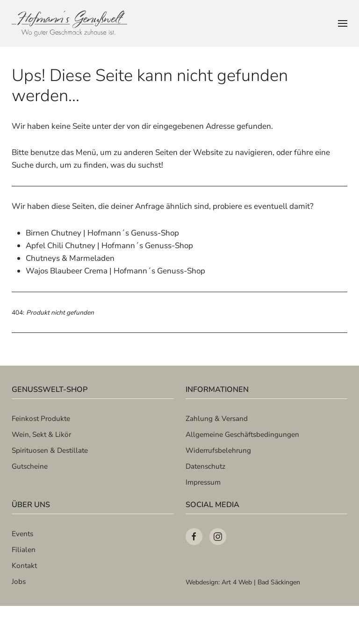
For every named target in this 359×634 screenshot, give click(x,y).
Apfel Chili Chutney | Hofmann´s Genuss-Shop (109, 245)
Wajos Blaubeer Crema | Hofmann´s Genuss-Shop (115, 270)
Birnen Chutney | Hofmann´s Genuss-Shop (102, 233)
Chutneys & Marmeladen (70, 258)
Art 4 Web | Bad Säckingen (261, 582)
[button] (342, 23)
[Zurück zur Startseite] (70, 23)
